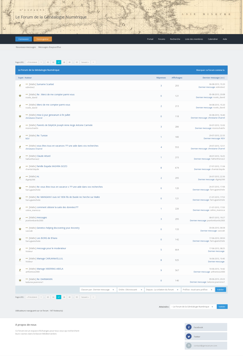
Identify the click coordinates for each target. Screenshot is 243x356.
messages (42, 217)
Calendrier (213, 39)
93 (77, 62)
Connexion (23, 39)
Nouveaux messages (26, 47)
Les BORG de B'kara (47, 238)
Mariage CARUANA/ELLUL (50, 258)
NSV (27, 138)
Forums (161, 39)
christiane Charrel (34, 117)
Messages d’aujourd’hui (49, 47)
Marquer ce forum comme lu (210, 70)
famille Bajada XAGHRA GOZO (52, 166)
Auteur (28, 77)
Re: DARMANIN (44, 279)
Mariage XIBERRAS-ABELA (50, 268)
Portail (150, 39)
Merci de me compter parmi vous (53, 104)
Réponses (161, 77)
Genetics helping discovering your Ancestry (58, 227)
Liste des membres (194, 39)
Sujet (20, 77)
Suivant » (85, 62)
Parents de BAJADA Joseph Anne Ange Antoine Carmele (65, 125)
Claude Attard (43, 155)
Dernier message (211, 77)
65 (48, 62)
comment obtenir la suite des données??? (57, 207)
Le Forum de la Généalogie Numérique (51, 17)
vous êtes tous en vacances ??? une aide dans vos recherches (67, 145)
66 (53, 62)
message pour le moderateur (51, 248)
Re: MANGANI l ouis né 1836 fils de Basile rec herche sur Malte (68, 197)
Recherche (175, 39)
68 (64, 62)
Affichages (177, 77)
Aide (225, 39)
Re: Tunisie (42, 135)
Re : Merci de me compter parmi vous (56, 94)
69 (70, 62)
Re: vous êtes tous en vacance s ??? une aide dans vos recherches (70, 186)
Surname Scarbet (45, 84)
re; (38, 176)
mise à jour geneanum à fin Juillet (53, 114)
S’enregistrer (43, 39)
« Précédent (32, 62)
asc (222, 77)
